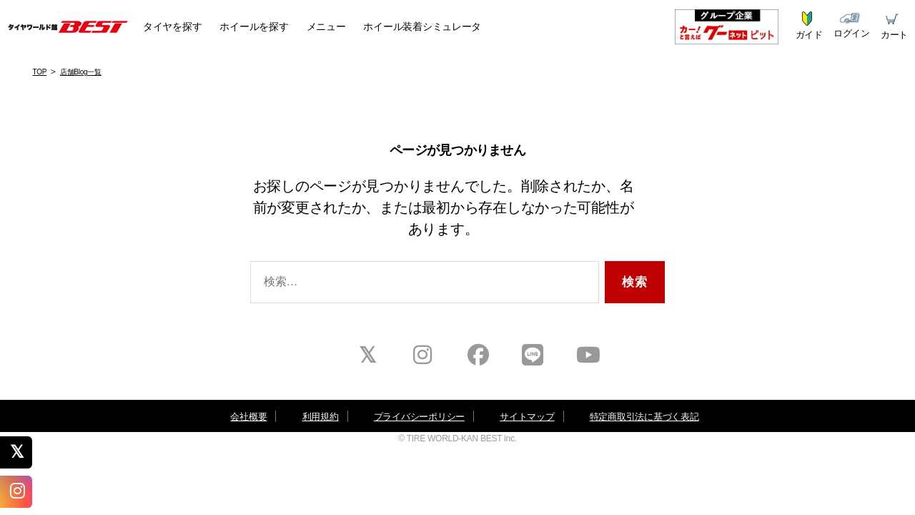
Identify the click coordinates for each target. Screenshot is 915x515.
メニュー (326, 26)
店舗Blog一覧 (81, 72)
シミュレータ (422, 26)
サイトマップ (527, 416)
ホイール (253, 26)
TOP (40, 72)
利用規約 (320, 416)
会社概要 (248, 416)
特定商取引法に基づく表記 (644, 416)
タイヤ (172, 26)
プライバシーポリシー (419, 416)
